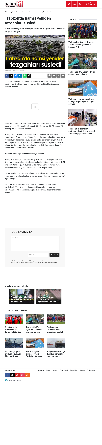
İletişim (55, 370)
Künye (48, 370)
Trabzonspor (91, 370)
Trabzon (18, 12)
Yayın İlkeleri (64, 370)
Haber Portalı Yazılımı (14, 380)
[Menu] (74, 4)
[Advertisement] (35, 211)
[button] (54, 76)
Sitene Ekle (73, 370)
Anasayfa (9, 12)
